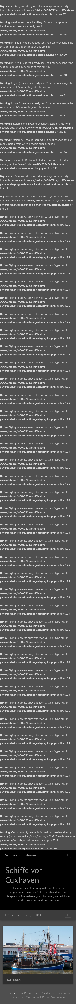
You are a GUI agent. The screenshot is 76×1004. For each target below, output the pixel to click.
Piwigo (28, 993)
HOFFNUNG (13, 979)
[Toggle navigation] (68, 855)
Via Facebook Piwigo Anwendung (45, 997)
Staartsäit (5, 915)
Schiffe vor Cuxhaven (20, 855)
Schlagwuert (19, 915)
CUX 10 (38, 915)
